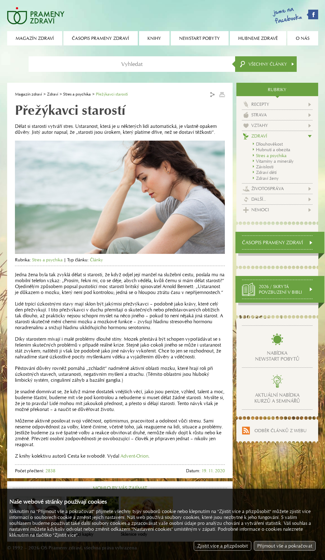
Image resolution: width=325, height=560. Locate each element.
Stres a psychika (77, 94)
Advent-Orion (134, 456)
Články (96, 260)
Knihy (154, 38)
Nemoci (260, 209)
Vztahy (259, 125)
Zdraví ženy (267, 178)
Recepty (260, 104)
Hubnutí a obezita (273, 149)
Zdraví (52, 94)
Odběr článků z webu (280, 430)
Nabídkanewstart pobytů (277, 356)
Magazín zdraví (28, 94)
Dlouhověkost (269, 144)
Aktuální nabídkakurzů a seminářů (277, 398)
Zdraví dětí (266, 172)
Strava (259, 115)
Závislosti (264, 167)
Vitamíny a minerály (275, 161)
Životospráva (267, 188)
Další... (258, 199)
